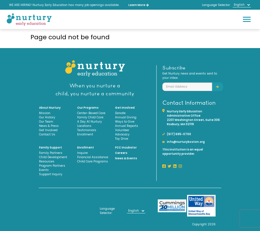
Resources (46, 161)
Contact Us (47, 134)
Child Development (53, 157)
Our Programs (88, 108)
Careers (121, 153)
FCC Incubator (126, 147)
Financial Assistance (92, 157)
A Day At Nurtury (89, 121)
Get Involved (48, 130)
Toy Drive (121, 139)
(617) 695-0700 (179, 134)
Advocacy (122, 134)
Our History (47, 117)
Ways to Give (124, 121)
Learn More (138, 5)
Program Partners (52, 166)
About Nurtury (50, 108)
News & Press (49, 126)
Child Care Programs (92, 161)
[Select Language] (242, 4)
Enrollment (85, 134)
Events (44, 170)
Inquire (82, 153)
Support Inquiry (50, 174)
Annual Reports (126, 126)
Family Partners (50, 153)
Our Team (46, 121)
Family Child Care (90, 117)
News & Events (126, 158)
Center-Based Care (91, 113)
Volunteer (122, 130)
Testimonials (86, 130)
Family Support (50, 147)
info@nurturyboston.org (186, 142)
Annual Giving (125, 117)
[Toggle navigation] (246, 19)
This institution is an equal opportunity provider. (182, 151)
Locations (84, 126)
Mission (44, 113)
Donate (120, 113)
